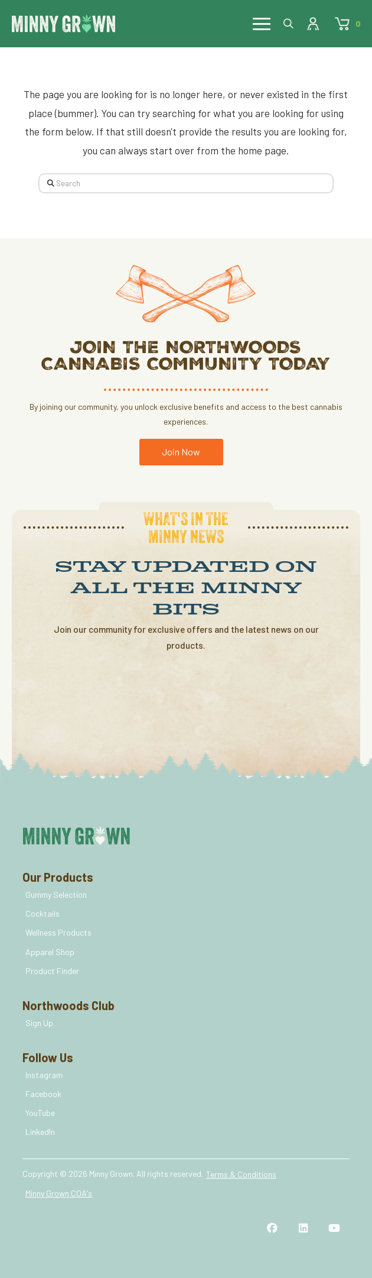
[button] (261, 23)
